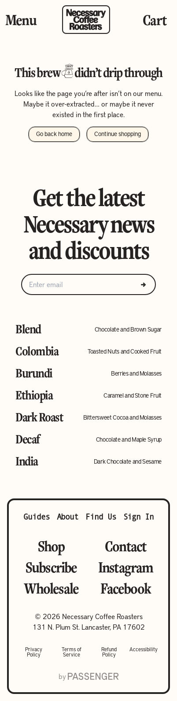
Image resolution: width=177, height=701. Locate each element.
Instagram (125, 567)
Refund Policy (109, 651)
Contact (125, 546)
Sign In (138, 516)
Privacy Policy (33, 651)
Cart (154, 20)
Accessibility (143, 649)
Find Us (100, 516)
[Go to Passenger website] (93, 676)
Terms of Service (71, 651)
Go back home (54, 133)
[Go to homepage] (86, 19)
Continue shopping (117, 133)
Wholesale (51, 588)
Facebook (125, 588)
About (68, 516)
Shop (51, 546)
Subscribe (51, 567)
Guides (36, 516)
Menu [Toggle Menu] (20, 20)
